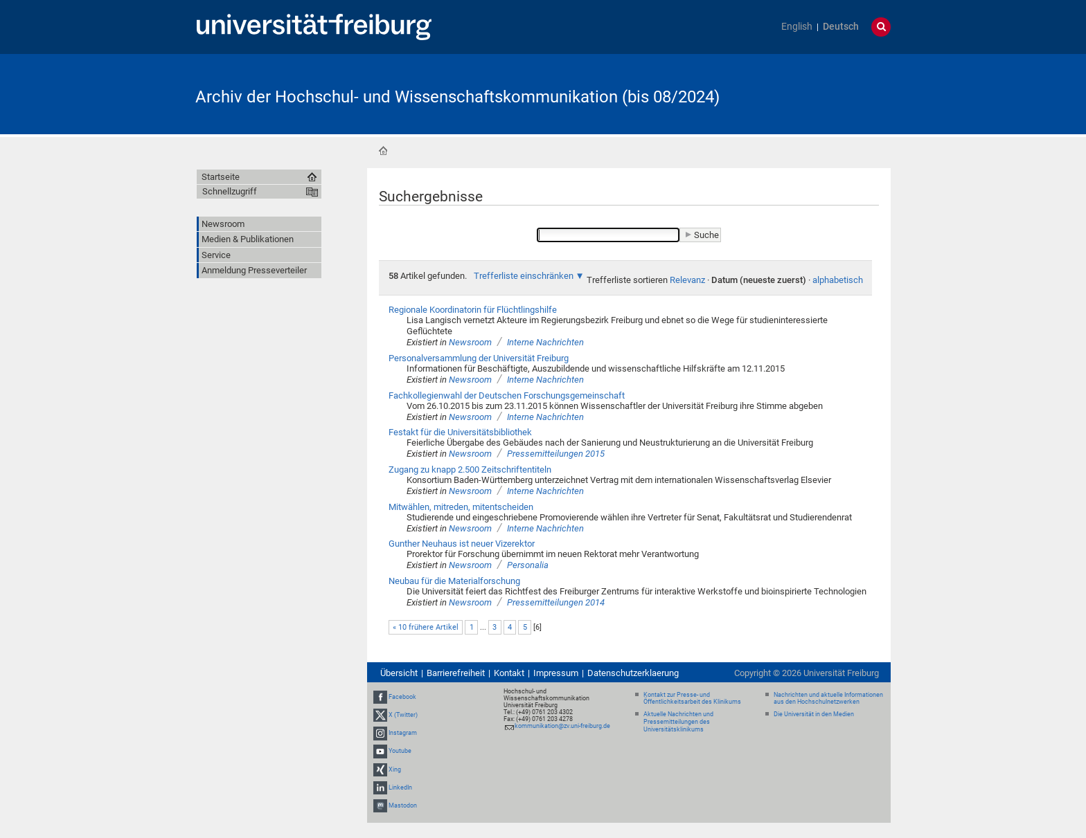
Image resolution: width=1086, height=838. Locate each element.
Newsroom (470, 342)
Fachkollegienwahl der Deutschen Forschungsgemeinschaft (507, 395)
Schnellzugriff (229, 191)
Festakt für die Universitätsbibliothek (460, 432)
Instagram (403, 732)
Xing (395, 769)
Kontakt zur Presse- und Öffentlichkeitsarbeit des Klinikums (692, 698)
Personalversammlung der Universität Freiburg (479, 358)
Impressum (555, 673)
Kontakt (509, 673)
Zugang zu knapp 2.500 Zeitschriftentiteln (470, 469)
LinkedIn (400, 787)
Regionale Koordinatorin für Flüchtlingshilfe (473, 309)
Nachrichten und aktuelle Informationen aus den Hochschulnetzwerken (828, 698)
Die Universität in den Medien (814, 714)
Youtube (400, 750)
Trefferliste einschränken (523, 276)
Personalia (528, 565)
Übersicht (399, 673)
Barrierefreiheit (456, 673)
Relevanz (687, 280)
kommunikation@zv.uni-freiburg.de (562, 725)
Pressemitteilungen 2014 (556, 602)
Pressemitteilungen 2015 (556, 453)
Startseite (383, 151)
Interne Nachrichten (545, 342)
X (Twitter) (403, 714)
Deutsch (841, 27)
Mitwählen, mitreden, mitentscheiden (461, 507)
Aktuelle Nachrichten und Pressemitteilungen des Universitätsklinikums (678, 722)
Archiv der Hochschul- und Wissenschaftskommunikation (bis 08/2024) (457, 97)
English (796, 27)
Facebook (402, 696)
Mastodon (403, 805)
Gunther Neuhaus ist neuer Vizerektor (462, 543)
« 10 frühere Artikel (426, 627)
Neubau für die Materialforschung (454, 581)
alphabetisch (837, 280)
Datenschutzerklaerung (633, 673)
